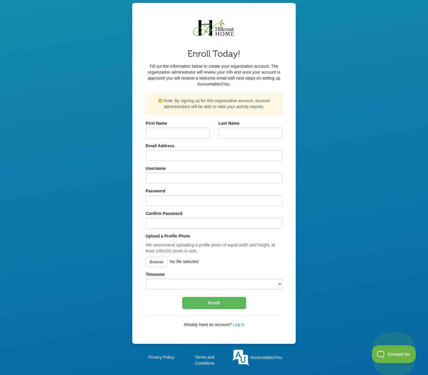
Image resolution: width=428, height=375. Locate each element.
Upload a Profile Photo (168, 236)
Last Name (229, 123)
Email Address (160, 145)
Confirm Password (164, 213)
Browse (156, 262)
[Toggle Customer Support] (394, 354)
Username (156, 168)
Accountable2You (257, 357)
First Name (156, 123)
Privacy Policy (161, 357)
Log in (238, 324)
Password (155, 191)
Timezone (155, 274)
